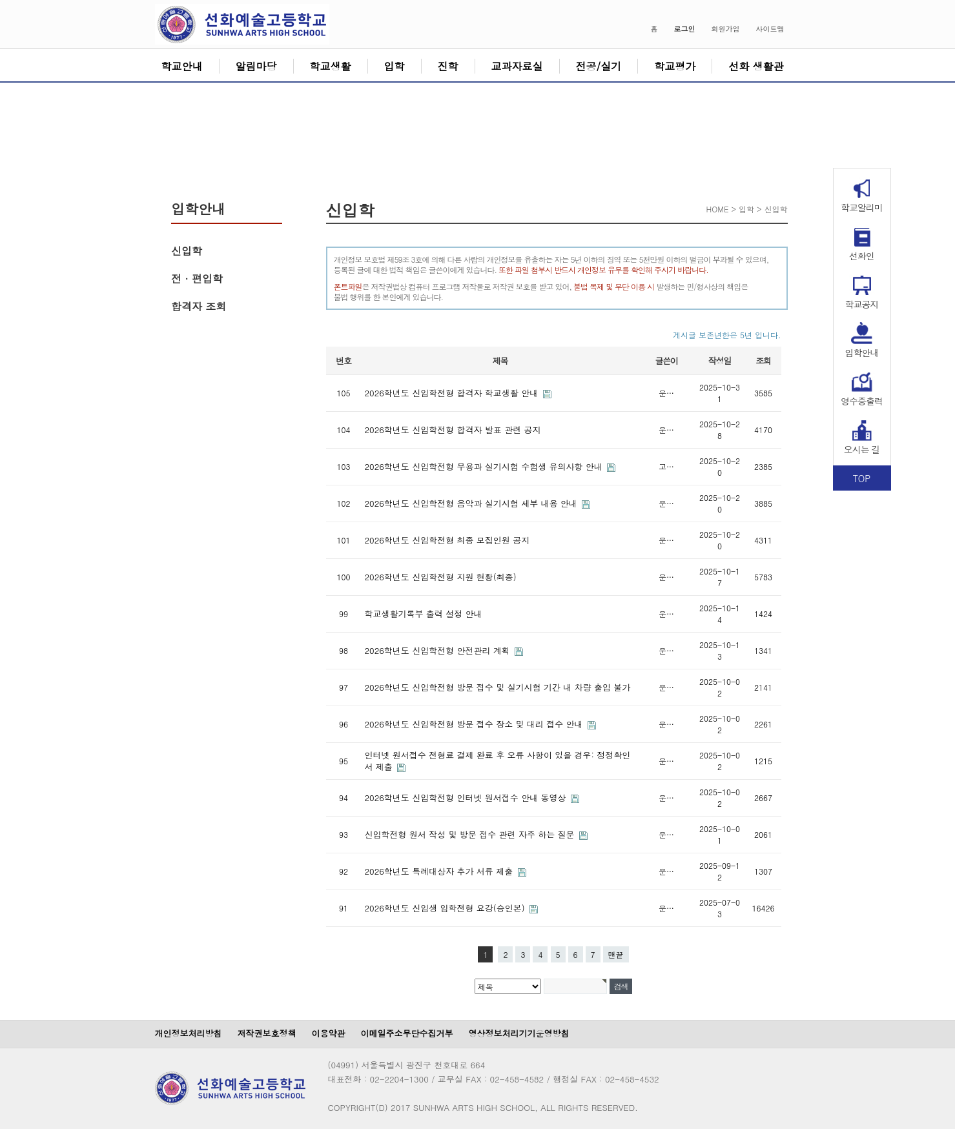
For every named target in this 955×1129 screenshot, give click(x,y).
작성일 (719, 360)
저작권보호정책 (267, 1033)
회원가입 (726, 29)
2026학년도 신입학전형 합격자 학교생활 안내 (453, 393)
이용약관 (328, 1033)
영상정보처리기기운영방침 (519, 1033)
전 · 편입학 (197, 278)
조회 (762, 360)
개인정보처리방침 (188, 1033)
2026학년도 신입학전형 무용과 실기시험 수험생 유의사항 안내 (485, 466)
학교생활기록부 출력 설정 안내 (423, 613)
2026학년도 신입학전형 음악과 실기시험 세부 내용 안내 (472, 503)
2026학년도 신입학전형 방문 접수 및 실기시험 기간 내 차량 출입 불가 (498, 687)
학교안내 (182, 66)
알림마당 (256, 66)
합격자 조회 (198, 306)
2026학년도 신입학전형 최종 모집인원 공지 (447, 540)
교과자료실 (517, 66)
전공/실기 (599, 66)
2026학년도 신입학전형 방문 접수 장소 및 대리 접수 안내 (475, 724)
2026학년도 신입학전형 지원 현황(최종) (441, 577)
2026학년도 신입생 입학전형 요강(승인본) (446, 908)
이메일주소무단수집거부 (407, 1033)
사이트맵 (770, 29)
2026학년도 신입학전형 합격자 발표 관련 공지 (453, 429)
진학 (448, 66)
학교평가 (674, 66)
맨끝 (616, 954)
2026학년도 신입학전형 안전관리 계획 (439, 650)
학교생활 (330, 66)
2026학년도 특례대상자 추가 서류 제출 (440, 871)
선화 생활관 (755, 66)
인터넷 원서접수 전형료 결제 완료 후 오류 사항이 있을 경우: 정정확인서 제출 (498, 761)
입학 (394, 66)
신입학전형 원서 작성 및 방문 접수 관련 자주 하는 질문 (471, 834)
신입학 (186, 250)
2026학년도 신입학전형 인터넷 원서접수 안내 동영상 (467, 797)
